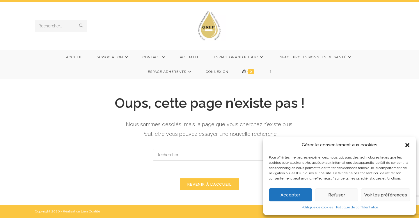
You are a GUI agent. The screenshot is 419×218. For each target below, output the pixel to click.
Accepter (290, 195)
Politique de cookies (317, 207)
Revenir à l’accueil (209, 184)
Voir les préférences (385, 195)
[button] (407, 145)
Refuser (336, 195)
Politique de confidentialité (357, 207)
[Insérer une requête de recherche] (209, 155)
